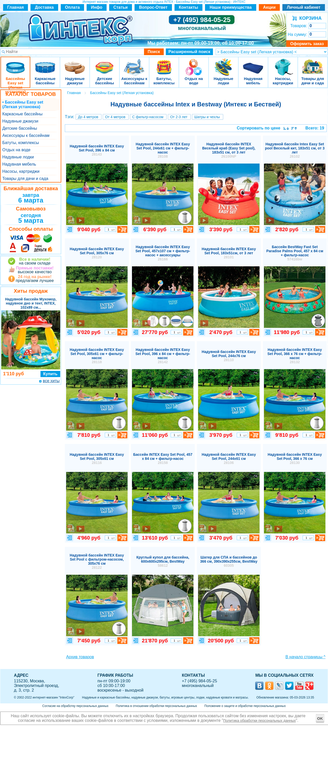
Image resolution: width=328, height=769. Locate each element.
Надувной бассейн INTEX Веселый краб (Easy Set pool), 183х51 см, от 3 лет (228, 150)
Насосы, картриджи (283, 63)
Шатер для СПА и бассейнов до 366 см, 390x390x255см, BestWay (228, 561)
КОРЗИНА (309, 18)
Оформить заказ (307, 44)
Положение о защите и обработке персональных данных (245, 706)
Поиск (154, 51)
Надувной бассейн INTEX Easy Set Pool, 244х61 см (229, 458)
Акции (269, 7)
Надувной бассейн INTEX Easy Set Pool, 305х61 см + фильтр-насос (97, 356)
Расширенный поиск (189, 51)
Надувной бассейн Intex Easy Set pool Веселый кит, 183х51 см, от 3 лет (295, 150)
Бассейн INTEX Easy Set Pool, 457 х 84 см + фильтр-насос (162, 458)
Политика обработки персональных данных (259, 721)
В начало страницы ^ (305, 657)
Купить (50, 374)
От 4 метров (115, 117)
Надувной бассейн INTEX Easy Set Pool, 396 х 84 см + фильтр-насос (163, 356)
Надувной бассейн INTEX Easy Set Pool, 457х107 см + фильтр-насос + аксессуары (163, 253)
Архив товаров (80, 657)
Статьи (121, 7)
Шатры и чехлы (207, 117)
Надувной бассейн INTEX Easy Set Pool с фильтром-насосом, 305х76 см (97, 561)
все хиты (51, 381)
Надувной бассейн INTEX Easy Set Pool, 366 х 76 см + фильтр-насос (295, 356)
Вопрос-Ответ (153, 7)
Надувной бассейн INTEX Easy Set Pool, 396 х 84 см (97, 150)
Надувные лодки (223, 63)
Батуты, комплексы (164, 63)
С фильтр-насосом (147, 117)
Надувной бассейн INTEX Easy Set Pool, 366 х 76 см (295, 458)
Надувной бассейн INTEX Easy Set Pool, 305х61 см (97, 458)
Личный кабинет (304, 7)
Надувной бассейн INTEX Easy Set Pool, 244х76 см (229, 356)
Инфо (96, 7)
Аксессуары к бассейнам (134, 63)
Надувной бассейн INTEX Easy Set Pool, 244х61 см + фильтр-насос (163, 150)
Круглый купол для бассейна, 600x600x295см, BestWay (162, 561)
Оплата (72, 7)
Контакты (188, 7)
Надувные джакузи (75, 63)
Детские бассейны (104, 63)
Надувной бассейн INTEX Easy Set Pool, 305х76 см (97, 253)
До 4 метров (88, 117)
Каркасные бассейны (45, 63)
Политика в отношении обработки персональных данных (156, 706)
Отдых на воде (193, 63)
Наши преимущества (231, 7)
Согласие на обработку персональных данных (75, 706)
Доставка (44, 7)
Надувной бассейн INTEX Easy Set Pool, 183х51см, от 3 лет (229, 253)
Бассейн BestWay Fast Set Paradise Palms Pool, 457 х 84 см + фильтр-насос (294, 253)
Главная (15, 7)
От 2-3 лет (178, 117)
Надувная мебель (253, 63)
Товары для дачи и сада (312, 63)
